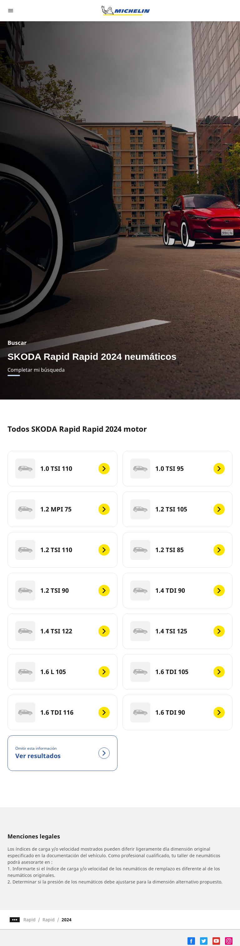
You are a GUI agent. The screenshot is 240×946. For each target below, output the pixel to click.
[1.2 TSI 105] (177, 509)
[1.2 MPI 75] (63, 509)
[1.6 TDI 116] (63, 712)
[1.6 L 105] (63, 672)
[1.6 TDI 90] (177, 712)
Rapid (29, 920)
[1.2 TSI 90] (63, 590)
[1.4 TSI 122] (63, 631)
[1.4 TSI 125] (177, 631)
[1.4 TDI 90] (177, 590)
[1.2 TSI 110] (63, 550)
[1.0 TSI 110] (63, 468)
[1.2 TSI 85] (177, 550)
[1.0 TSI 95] (177, 468)
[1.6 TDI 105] (177, 672)
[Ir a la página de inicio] (126, 10)
